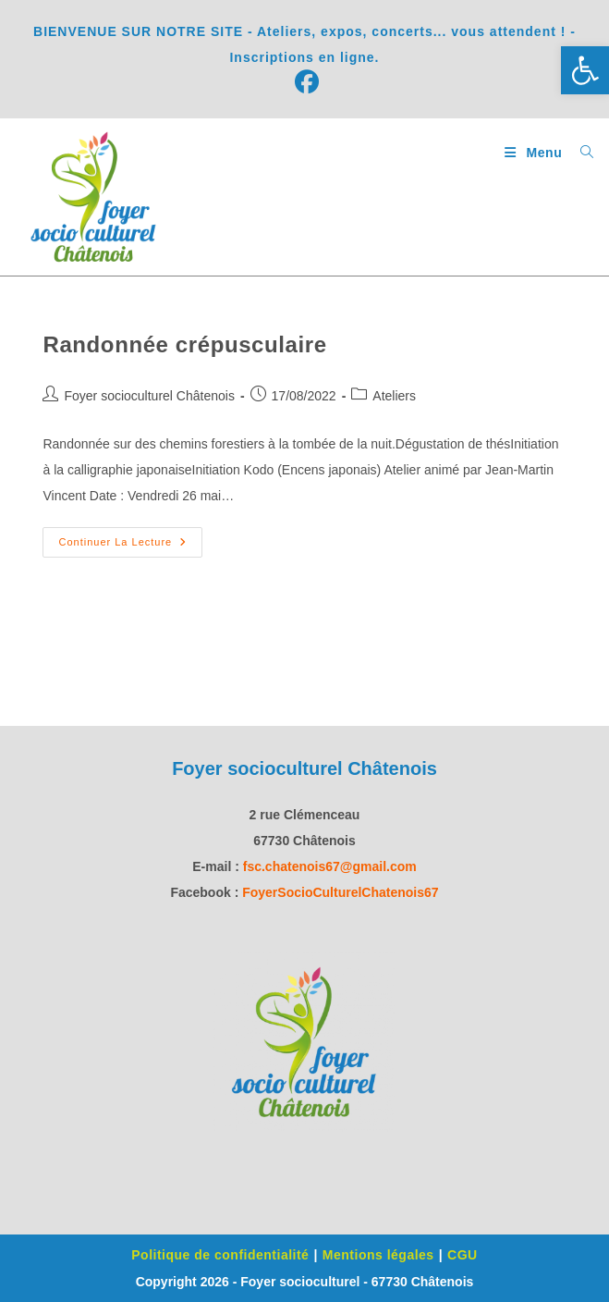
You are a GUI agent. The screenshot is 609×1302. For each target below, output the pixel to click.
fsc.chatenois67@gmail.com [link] (330, 866)
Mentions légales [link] (378, 1254)
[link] (585, 70)
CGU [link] (462, 1254)
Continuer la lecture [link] (130, 537)
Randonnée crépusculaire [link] (184, 344)
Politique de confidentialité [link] (220, 1254)
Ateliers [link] (394, 395)
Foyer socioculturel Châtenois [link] (149, 395)
